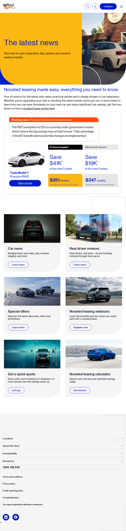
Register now (81, 327)
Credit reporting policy (13, 490)
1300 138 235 (11, 467)
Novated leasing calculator (90, 374)
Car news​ (15, 248)
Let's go (16, 390)
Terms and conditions (12, 477)
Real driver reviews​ (84, 248)
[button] (95, 6)
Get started (80, 390)
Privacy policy (9, 483)
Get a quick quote (21, 374)
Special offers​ (19, 311)
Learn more (18, 264)
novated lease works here (39, 108)
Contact (108, 6)
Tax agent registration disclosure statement (22, 504)
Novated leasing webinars (90, 311)
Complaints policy (11, 497)
